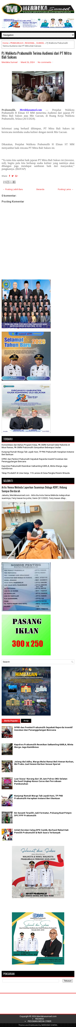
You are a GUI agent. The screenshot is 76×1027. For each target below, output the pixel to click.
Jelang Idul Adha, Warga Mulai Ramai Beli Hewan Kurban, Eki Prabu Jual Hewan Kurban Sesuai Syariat (44, 762)
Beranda (40, 189)
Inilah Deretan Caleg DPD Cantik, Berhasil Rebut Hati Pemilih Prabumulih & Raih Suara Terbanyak (41, 831)
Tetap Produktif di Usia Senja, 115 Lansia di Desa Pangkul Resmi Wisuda (36, 473)
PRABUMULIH (16, 43)
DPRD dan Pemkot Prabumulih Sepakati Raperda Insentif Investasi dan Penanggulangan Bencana (43, 728)
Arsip (26, 721)
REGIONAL (30, 43)
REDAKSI (39, 1019)
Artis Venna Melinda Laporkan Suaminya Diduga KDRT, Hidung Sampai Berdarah (34, 489)
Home (5, 43)
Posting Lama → (65, 189)
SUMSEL (40, 43)
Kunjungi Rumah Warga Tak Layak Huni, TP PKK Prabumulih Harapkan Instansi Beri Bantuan (38, 797)
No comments (44, 62)
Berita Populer (11, 721)
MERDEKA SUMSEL (50, 1025)
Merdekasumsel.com (47, 1016)
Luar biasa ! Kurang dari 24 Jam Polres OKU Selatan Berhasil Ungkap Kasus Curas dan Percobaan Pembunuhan (40, 781)
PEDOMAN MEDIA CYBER (39, 1021)
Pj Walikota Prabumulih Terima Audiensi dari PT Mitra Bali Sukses (36, 55)
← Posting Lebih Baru (13, 189)
